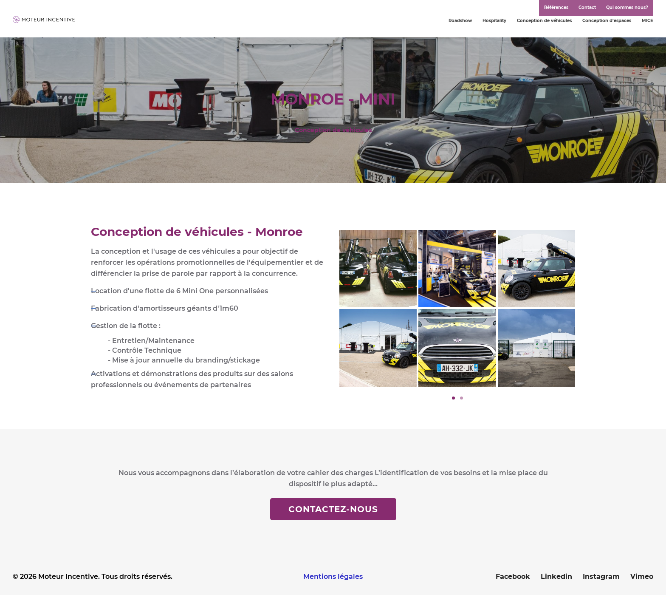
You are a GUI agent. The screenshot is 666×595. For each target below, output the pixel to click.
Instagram (601, 576)
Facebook (513, 576)
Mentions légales (333, 576)
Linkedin (556, 576)
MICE (647, 20)
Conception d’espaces (606, 20)
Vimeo (641, 576)
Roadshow (460, 20)
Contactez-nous (333, 509)
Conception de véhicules (544, 20)
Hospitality (494, 20)
